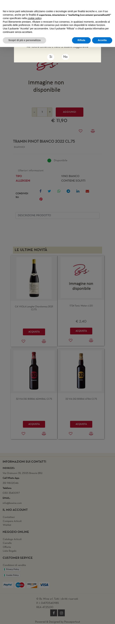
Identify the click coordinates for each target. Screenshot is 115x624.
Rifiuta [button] (81, 40)
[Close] (50, 57)
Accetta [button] (102, 40)
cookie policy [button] (34, 18)
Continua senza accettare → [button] (96, 4)
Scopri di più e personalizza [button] (24, 40)
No (65, 56)
